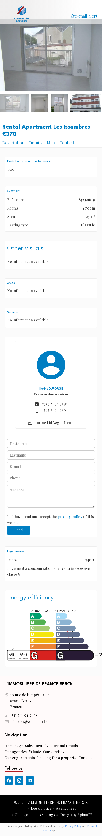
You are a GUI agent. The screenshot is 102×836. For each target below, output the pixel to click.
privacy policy (70, 516)
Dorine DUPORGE (51, 388)
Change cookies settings (35, 814)
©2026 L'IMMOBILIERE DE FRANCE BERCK (51, 802)
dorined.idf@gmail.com (54, 422)
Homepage (22, 14)
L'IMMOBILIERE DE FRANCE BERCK (39, 684)
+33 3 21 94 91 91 (54, 403)
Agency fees (66, 808)
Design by (75, 814)
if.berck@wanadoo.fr (29, 721)
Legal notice (41, 808)
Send (18, 529)
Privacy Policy (73, 826)
